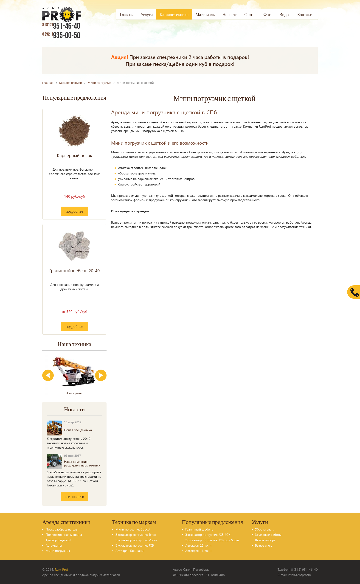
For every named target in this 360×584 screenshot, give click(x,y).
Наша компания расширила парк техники (82, 463)
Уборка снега (264, 529)
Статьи (250, 14)
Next (101, 375)
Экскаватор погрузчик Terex (135, 534)
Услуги (147, 14)
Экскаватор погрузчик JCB (134, 545)
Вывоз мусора (265, 540)
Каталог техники (174, 14)
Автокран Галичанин (130, 550)
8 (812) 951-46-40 (304, 569)
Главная (126, 14)
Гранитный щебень (199, 529)
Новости (229, 14)
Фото (268, 14)
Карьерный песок (74, 155)
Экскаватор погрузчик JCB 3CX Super (212, 540)
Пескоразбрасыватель (62, 529)
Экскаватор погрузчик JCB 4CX (207, 534)
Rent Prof (61, 569)
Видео (284, 14)
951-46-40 (61, 26)
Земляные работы (268, 534)
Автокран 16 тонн (198, 550)
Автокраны (54, 545)
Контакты (305, 14)
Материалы (206, 14)
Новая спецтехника (78, 429)
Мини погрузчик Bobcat (132, 529)
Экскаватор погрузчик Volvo (136, 540)
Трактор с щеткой (58, 540)
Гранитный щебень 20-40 (74, 270)
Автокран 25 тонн (198, 545)
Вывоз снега (264, 545)
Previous (48, 375)
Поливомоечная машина (64, 534)
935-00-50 (61, 35)
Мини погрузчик (99, 82)
